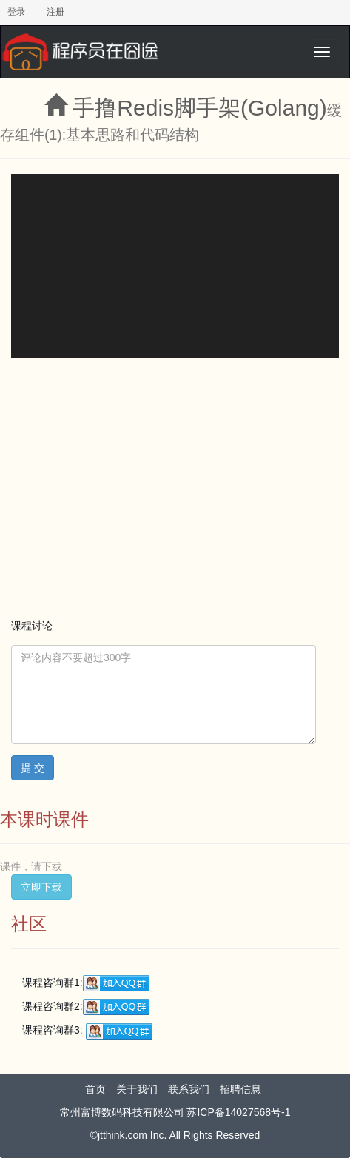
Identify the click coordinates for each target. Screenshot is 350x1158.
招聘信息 (240, 1089)
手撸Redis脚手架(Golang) (199, 108)
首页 (95, 1089)
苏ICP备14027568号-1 (238, 1112)
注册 (55, 12)
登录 (16, 12)
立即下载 (41, 887)
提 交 (32, 768)
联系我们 (188, 1089)
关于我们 (137, 1089)
